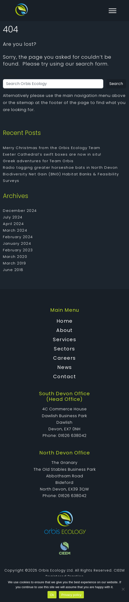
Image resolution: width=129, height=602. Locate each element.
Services (64, 339)
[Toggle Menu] (112, 10)
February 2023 (18, 250)
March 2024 (15, 230)
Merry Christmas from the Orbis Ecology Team (51, 147)
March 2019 (14, 263)
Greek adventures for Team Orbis (38, 160)
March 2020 (15, 256)
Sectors (64, 348)
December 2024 (20, 210)
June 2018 (13, 269)
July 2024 (13, 217)
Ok (52, 595)
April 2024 (13, 223)
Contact (64, 376)
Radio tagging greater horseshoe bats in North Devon (60, 167)
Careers (64, 358)
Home (64, 321)
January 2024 (17, 243)
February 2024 (18, 236)
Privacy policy (71, 595)
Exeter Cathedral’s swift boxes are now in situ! (52, 154)
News (64, 367)
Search (9, 76)
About (64, 330)
